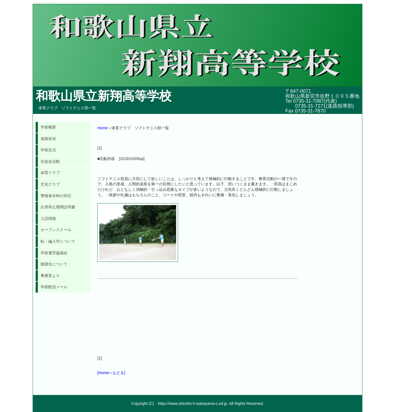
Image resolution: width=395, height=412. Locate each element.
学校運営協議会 (54, 253)
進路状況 (48, 138)
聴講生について (54, 264)
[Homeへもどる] (111, 373)
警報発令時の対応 (56, 196)
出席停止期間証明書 (58, 207)
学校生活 (48, 150)
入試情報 (48, 218)
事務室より (50, 275)
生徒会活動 (50, 161)
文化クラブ (50, 184)
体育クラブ (50, 172)
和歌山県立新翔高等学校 (103, 96)
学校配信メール (54, 287)
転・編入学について (58, 241)
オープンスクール (56, 230)
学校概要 (48, 127)
